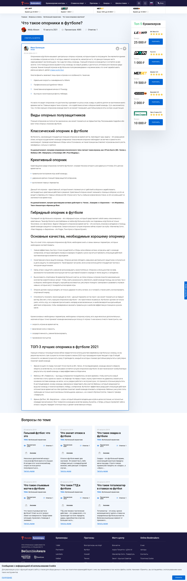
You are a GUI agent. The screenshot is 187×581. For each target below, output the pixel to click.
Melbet (58, 558)
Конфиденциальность (149, 563)
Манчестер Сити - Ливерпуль (123, 554)
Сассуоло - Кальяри (120, 567)
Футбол (87, 550)
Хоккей (87, 554)
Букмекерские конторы (56, 3)
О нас (142, 545)
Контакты (144, 554)
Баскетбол (88, 567)
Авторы (143, 550)
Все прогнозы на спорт (93, 545)
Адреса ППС (145, 567)
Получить (156, 41)
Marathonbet (61, 567)
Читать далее (29, 471)
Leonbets (59, 554)
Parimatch (60, 550)
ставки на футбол (57, 70)
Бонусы (108, 3)
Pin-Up (58, 572)
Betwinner (59, 563)
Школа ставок (122, 3)
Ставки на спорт (78, 3)
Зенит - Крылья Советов (121, 558)
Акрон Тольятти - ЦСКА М (122, 550)
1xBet (58, 545)
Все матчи (116, 545)
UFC (85, 563)
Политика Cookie (146, 558)
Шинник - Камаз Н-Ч (120, 563)
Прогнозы (95, 3)
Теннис (86, 558)
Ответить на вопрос (32, 38)
